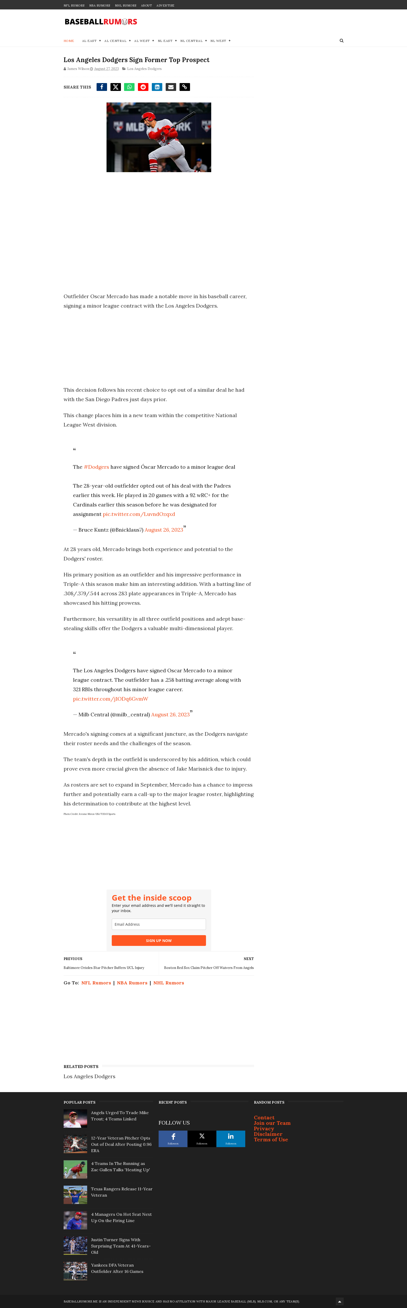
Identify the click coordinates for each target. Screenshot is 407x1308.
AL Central (115, 41)
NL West (218, 41)
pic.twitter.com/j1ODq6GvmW (110, 698)
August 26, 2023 (164, 529)
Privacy (264, 1128)
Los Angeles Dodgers (144, 69)
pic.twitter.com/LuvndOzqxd (139, 514)
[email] (159, 924)
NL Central (191, 41)
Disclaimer (268, 1134)
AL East (89, 41)
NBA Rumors (99, 5)
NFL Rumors (74, 5)
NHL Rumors (125, 5)
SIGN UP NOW (159, 940)
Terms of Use (271, 1139)
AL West (142, 41)
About (146, 5)
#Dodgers (96, 467)
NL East (165, 41)
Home (69, 41)
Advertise (166, 5)
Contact (264, 1117)
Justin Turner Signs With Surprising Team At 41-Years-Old (121, 1246)
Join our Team (272, 1123)
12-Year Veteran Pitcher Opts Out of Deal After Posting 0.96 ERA (121, 1144)
